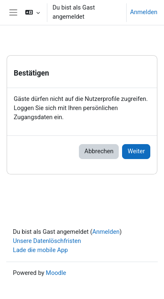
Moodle (56, 273)
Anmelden (143, 12)
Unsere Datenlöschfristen (47, 241)
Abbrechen (98, 151)
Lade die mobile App (40, 250)
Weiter (136, 151)
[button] (32, 12)
